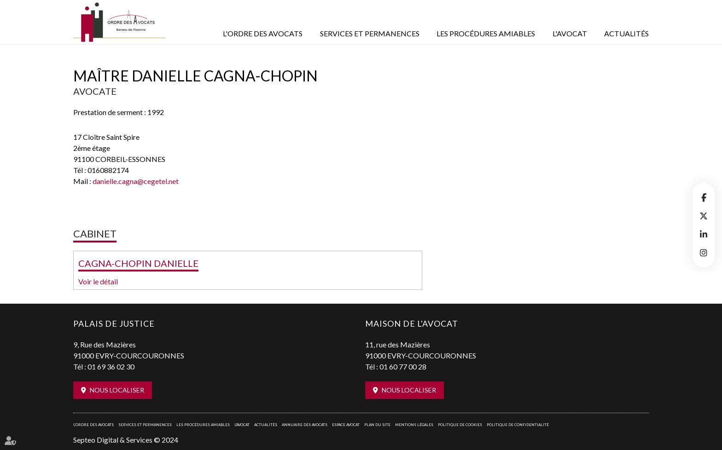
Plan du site (377, 424)
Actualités (626, 33)
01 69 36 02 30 (110, 366)
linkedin (703, 234)
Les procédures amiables (486, 33)
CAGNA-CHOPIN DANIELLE (138, 263)
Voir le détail (98, 281)
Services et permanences (369, 33)
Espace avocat (346, 424)
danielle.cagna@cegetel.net (136, 181)
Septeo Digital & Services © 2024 (125, 439)
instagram (703, 252)
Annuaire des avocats (304, 424)
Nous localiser (117, 390)
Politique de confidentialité (518, 424)
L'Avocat (570, 33)
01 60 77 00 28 (402, 366)
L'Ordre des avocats (263, 33)
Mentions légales (414, 424)
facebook (703, 197)
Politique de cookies (460, 424)
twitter (703, 215)
